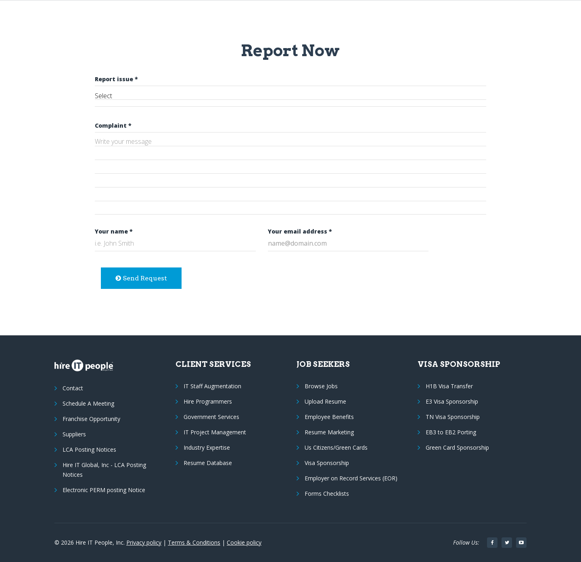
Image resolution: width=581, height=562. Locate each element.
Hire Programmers (208, 401)
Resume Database (208, 463)
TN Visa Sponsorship (453, 417)
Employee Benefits (329, 417)
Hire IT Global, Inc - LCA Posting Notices (104, 469)
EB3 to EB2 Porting (451, 432)
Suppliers (74, 434)
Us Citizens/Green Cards (336, 447)
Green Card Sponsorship (457, 447)
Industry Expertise (207, 447)
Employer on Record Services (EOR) (351, 478)
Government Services (211, 417)
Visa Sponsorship (327, 463)
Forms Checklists (327, 493)
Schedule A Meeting (88, 403)
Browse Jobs (321, 386)
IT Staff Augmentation (212, 386)
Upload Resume (325, 401)
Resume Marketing (329, 432)
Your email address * (300, 231)
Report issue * (116, 79)
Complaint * (113, 125)
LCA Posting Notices (89, 449)
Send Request (141, 278)
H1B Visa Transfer (449, 386)
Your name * (114, 231)
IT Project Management (215, 432)
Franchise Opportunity (91, 419)
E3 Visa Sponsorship (452, 401)
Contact (73, 388)
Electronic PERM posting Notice (104, 490)
